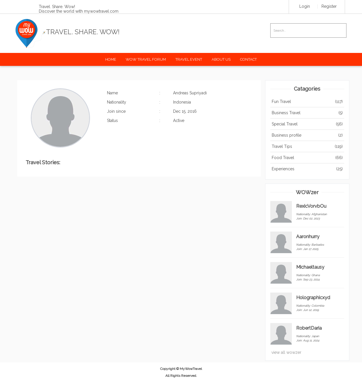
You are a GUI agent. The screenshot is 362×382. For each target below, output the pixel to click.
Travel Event (188, 59)
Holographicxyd (313, 297)
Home (110, 59)
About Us (221, 59)
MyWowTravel (191, 369)
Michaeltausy (310, 267)
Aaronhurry (307, 236)
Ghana (315, 275)
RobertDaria (309, 328)
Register (329, 6)
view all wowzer (286, 352)
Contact (248, 59)
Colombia (317, 305)
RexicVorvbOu (311, 206)
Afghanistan (319, 214)
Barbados (317, 244)
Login (304, 6)
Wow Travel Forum (146, 59)
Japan (315, 336)
